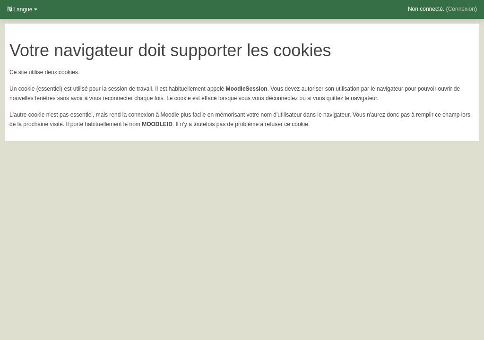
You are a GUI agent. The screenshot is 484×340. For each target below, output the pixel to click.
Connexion (461, 9)
